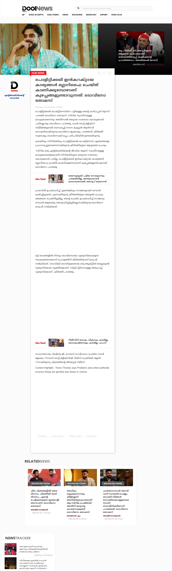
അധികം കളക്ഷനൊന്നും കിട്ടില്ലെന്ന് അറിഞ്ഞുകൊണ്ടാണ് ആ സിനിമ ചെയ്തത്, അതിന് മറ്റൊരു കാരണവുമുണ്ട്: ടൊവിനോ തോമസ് (80, 503)
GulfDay (76, 553)
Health (49, 549)
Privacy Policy (20, 545)
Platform (103, 541)
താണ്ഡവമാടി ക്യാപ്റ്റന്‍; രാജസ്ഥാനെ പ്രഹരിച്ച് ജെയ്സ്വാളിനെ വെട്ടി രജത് (146, 157)
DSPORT (104, 14)
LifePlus (76, 545)
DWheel (49, 545)
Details (49, 553)
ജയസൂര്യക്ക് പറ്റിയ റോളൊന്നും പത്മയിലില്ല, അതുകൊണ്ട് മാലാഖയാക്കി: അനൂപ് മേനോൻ (88, 179)
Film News (42, 438)
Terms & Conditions (23, 549)
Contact (16, 553)
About (15, 538)
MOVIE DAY (91, 14)
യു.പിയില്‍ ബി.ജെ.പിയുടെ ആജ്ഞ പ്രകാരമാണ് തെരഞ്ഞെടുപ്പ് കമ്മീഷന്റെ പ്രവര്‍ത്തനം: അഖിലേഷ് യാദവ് (138, 55)
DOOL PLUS (116, 14)
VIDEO (65, 14)
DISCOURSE (77, 14)
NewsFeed (103, 549)
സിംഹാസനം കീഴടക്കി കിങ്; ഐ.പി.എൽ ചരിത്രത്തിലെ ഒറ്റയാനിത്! (147, 204)
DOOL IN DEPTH (36, 14)
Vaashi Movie (92, 438)
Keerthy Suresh (58, 438)
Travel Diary (78, 541)
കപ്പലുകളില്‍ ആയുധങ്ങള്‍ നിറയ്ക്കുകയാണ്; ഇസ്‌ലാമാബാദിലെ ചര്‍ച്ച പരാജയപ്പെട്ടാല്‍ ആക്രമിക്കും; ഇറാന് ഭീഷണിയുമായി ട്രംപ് (148, 127)
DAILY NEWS (53, 14)
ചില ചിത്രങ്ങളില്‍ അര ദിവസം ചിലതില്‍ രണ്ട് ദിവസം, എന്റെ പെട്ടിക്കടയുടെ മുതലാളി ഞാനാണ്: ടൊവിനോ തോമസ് (45, 500)
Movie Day (103, 545)
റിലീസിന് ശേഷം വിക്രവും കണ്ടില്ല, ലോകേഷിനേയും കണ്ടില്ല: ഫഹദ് (84, 343)
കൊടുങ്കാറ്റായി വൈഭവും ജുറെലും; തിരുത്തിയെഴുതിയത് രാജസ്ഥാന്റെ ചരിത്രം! (148, 94)
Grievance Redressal (23, 557)
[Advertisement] (72, 240)
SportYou (76, 549)
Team (14, 542)
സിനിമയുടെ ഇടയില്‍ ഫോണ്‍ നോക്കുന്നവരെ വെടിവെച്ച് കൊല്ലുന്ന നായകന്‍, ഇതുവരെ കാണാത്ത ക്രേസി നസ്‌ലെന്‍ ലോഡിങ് (148, 110)
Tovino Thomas (75, 438)
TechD (49, 541)
